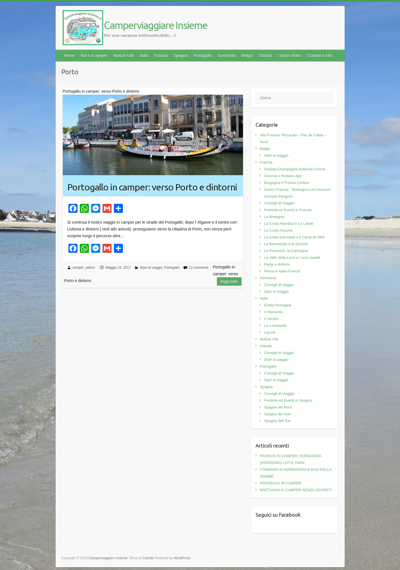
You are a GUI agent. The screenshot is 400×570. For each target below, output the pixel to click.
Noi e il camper (94, 55)
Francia (161, 55)
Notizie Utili (123, 55)
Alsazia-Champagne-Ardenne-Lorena (294, 169)
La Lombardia (275, 325)
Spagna (181, 55)
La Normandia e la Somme (286, 244)
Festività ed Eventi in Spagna (288, 400)
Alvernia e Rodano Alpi (282, 176)
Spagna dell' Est (277, 421)
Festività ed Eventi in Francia (287, 210)
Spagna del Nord (278, 407)
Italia (144, 55)
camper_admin (83, 268)
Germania (226, 55)
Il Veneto (271, 319)
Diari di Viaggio (276, 291)
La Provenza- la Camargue (286, 251)
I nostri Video (289, 55)
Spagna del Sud (277, 414)
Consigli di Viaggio (279, 203)
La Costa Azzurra (278, 230)
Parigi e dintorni (277, 264)
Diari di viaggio (151, 268)
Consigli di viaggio (279, 285)
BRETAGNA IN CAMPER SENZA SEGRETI (296, 490)
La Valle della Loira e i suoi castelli (292, 257)
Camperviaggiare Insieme (155, 25)
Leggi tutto (229, 281)
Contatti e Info (319, 55)
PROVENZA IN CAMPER (280, 483)
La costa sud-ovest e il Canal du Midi (294, 237)
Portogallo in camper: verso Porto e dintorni (152, 187)
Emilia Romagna (277, 305)
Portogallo (203, 55)
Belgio (247, 55)
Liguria (269, 332)
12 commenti (198, 268)
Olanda (265, 55)
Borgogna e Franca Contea (286, 183)
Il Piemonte (273, 312)
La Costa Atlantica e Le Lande (288, 223)
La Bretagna (274, 217)
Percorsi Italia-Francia (282, 271)
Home (69, 55)
